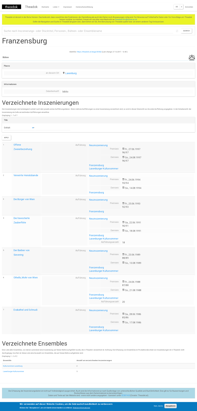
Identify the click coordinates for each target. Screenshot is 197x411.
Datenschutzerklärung (84, 7)
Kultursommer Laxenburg (12, 366)
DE (177, 7)
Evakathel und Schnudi (25, 309)
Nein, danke (158, 407)
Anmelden (189, 7)
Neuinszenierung (98, 145)
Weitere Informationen (81, 409)
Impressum (67, 7)
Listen (56, 7)
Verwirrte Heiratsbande (26, 175)
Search (186, 31)
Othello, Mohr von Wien (26, 277)
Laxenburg (71, 73)
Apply (6, 138)
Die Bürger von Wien (24, 199)
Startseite (45, 7)
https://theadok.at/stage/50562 (89, 52)
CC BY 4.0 (126, 395)
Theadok (31, 7)
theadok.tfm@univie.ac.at (126, 19)
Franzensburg (96, 165)
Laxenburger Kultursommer (103, 168)
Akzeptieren (170, 407)
